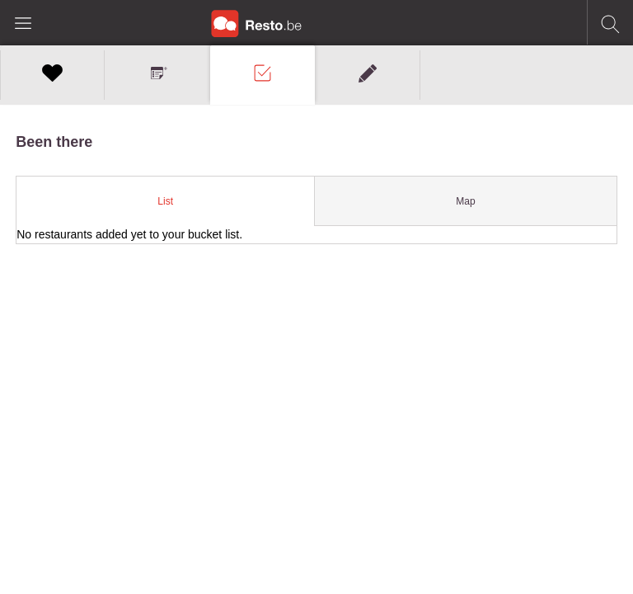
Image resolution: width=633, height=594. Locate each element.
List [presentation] (165, 201)
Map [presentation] (465, 201)
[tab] (165, 201)
